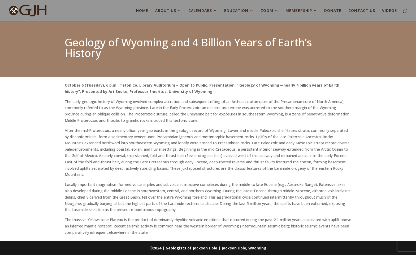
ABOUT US (165, 11)
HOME (142, 11)
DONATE (332, 11)
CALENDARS (200, 11)
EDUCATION (236, 11)
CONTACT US (361, 11)
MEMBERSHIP (298, 11)
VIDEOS (389, 11)
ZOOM (267, 11)
